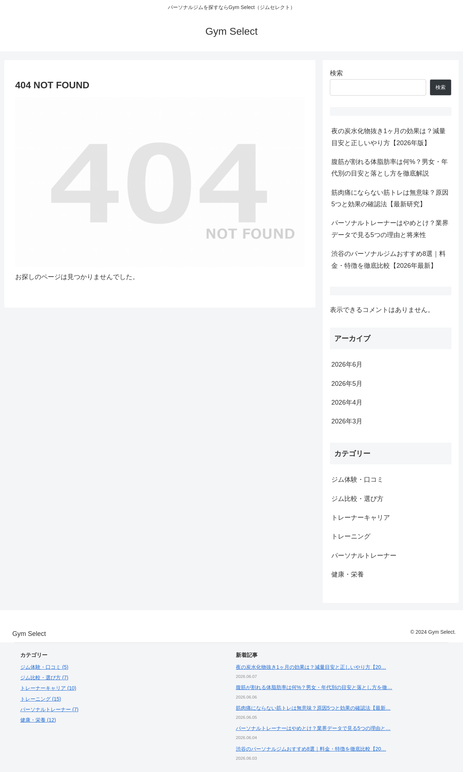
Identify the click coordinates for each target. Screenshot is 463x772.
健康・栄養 (347, 574)
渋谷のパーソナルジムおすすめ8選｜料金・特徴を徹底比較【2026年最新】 (388, 259)
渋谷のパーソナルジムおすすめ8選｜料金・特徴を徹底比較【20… (311, 749)
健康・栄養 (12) (38, 720)
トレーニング (350, 536)
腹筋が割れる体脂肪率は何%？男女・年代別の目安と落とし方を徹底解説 (389, 167)
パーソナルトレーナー (363, 555)
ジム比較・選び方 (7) (44, 677)
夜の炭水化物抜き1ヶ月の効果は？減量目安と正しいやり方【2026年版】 (388, 136)
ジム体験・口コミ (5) (44, 667)
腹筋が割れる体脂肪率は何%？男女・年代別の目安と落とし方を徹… (314, 687)
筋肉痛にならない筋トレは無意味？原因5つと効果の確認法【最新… (313, 708)
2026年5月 (346, 383)
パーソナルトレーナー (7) (49, 709)
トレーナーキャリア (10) (48, 688)
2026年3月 (346, 421)
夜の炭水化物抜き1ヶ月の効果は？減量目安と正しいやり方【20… (311, 667)
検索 (336, 73)
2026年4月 (346, 402)
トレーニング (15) (40, 699)
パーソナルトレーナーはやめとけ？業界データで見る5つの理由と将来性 (390, 228)
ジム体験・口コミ (357, 479)
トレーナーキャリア (360, 517)
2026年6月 (346, 364)
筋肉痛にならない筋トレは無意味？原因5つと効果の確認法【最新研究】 (390, 198)
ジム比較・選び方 (357, 498)
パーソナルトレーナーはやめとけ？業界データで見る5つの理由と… (313, 728)
